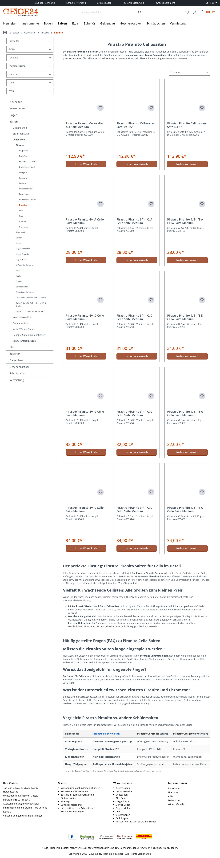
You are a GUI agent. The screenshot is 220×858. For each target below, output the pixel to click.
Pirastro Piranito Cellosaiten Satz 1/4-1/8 (186, 125)
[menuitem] (84, 788)
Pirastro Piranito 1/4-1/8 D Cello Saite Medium (185, 317)
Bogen (13, 115)
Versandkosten (101, 847)
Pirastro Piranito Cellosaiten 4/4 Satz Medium (85, 125)
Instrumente (17, 108)
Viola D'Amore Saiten (24, 329)
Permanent (24, 194)
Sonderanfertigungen (24, 340)
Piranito (23, 205)
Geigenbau (16, 360)
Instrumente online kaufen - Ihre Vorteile (25, 807)
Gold (21, 216)
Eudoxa (22, 183)
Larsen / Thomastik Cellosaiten (29, 311)
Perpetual (23, 150)
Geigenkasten (123, 801)
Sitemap (65, 801)
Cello (118, 811)
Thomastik (20, 232)
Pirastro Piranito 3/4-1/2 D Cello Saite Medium (134, 317)
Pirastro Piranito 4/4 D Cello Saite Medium (85, 317)
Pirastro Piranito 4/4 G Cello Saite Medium (85, 413)
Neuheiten (16, 102)
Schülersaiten (22, 286)
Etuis (13, 347)
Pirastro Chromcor (148, 733)
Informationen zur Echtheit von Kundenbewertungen (77, 810)
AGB (170, 796)
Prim (18, 270)
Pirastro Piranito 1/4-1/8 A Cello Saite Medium (185, 221)
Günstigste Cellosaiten (26, 292)
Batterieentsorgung (71, 804)
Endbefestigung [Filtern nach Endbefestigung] (29, 65)
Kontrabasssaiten (22, 317)
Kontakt (7, 811)
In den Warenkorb (86, 164)
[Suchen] (139, 12)
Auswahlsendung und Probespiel (21, 803)
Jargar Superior (23, 254)
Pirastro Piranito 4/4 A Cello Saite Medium (85, 221)
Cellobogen (122, 818)
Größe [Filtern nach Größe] (29, 49)
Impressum (174, 788)
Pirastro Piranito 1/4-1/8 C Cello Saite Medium (185, 509)
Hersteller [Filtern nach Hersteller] (29, 40)
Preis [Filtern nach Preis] (29, 90)
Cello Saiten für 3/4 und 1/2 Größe (31, 297)
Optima (19, 281)
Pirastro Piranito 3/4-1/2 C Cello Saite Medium (134, 509)
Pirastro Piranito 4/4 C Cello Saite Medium (85, 509)
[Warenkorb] (208, 12)
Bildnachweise (68, 798)
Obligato (23, 172)
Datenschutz (175, 800)
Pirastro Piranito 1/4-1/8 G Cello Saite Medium (185, 413)
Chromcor (23, 226)
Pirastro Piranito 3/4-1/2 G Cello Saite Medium (134, 413)
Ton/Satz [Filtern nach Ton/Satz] (29, 57)
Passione (23, 177)
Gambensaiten (20, 323)
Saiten (14, 121)
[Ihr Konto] (195, 12)
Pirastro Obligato (183, 733)
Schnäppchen (18, 373)
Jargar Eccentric (23, 248)
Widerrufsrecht (176, 804)
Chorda (22, 221)
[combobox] (107, 12)
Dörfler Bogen (123, 804)
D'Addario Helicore (24, 265)
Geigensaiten (20, 127)
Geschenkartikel (19, 367)
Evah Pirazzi (24, 156)
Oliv (21, 210)
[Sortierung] (189, 72)
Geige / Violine (123, 808)
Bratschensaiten (21, 133)
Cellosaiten (19, 139)
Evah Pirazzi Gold (27, 167)
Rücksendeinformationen (74, 791)
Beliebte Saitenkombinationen (29, 334)
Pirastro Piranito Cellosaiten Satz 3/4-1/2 (135, 125)
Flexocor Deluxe (26, 188)
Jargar (18, 243)
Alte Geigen (122, 798)
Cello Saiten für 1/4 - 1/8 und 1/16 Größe (31, 304)
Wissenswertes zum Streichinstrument (136, 821)
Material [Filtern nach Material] (29, 74)
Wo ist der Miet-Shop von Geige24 (21, 795)
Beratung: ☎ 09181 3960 (16, 799)
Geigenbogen (123, 814)
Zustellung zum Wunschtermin (77, 794)
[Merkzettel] (187, 12)
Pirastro (20, 145)
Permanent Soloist (27, 199)
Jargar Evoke (21, 259)
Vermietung (17, 380)
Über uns (173, 792)
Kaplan (19, 275)
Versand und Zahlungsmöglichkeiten (23, 815)
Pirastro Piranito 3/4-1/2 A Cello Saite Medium (134, 221)
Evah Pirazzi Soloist (27, 161)
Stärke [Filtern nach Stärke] (29, 82)
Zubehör (15, 353)
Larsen (19, 237)
